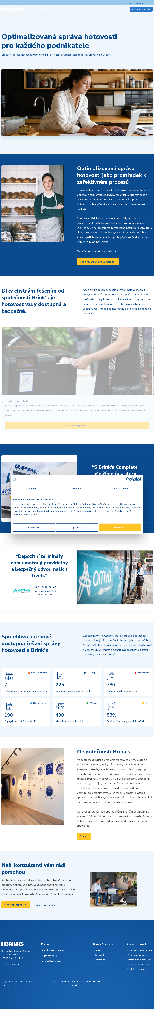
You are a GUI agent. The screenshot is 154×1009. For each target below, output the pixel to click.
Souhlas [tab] (32, 488)
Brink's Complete (76, 425)
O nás (82, 836)
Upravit (77, 527)
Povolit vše (120, 527)
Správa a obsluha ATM (138, 964)
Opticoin (98, 964)
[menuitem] (89, 9)
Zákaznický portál (11, 964)
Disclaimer (52, 981)
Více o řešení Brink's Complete (96, 262)
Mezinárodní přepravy (137, 969)
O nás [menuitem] (79, 9)
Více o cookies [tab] (121, 488)
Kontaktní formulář (140, 9)
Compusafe (99, 955)
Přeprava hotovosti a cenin (140, 950)
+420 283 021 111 (51, 956)
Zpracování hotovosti (137, 955)
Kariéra (139, 2)
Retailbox (98, 950)
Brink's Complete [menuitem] (37, 9)
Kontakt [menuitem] (120, 9)
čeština (127, 2)
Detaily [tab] (77, 488)
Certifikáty (64, 981)
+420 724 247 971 (46, 905)
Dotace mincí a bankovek (139, 959)
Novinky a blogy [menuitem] (102, 9)
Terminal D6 (100, 959)
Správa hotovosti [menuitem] (61, 9)
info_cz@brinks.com (51, 961)
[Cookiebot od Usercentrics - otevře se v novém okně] (128, 479)
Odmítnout (34, 527)
